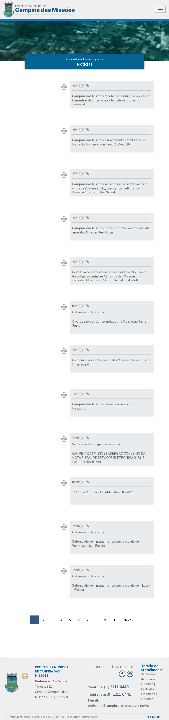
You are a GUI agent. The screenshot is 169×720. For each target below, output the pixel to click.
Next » (128, 620)
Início (86, 59)
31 (115, 620)
